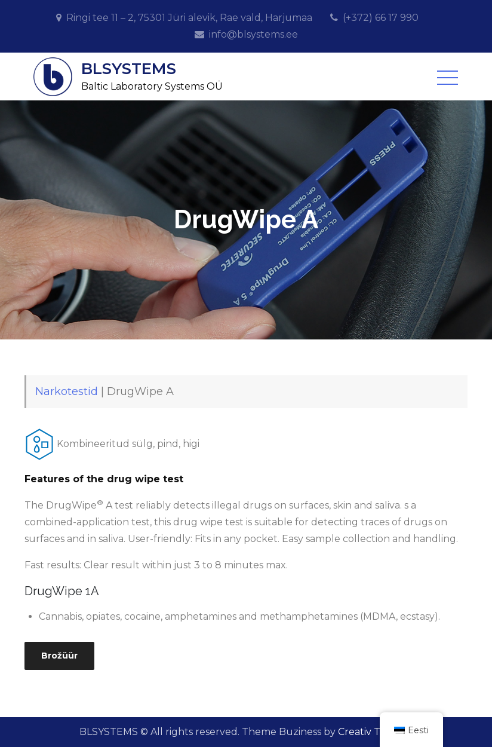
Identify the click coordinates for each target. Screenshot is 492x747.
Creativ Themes (375, 731)
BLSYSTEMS (128, 68)
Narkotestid (66, 391)
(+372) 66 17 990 (381, 17)
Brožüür (59, 655)
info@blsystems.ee (253, 34)
